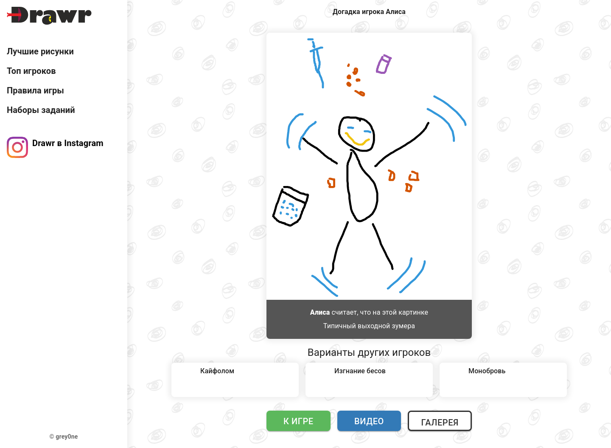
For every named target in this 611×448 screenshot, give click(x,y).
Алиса (320, 312)
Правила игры (35, 90)
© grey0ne (64, 436)
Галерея (439, 422)
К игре (298, 421)
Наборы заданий (41, 110)
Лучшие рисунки (40, 51)
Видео (369, 421)
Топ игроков (31, 71)
